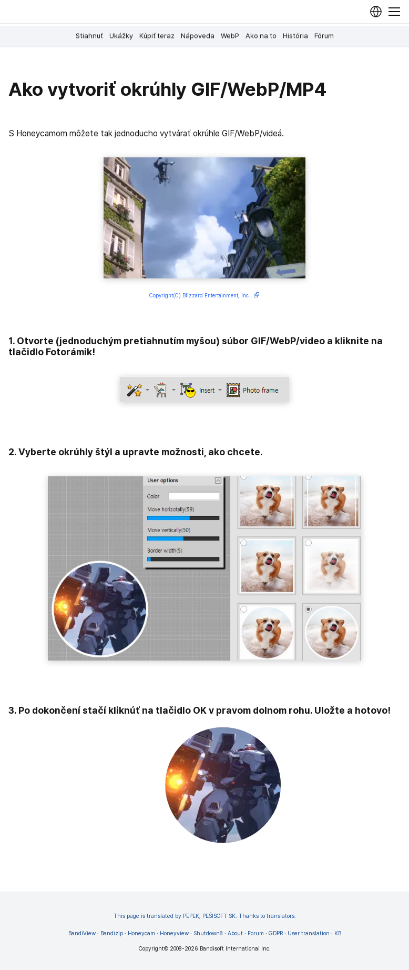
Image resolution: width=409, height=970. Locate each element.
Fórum (324, 36)
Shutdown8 (208, 933)
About (235, 933)
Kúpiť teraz (157, 36)
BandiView (82, 933)
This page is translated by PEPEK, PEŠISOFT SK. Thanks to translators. (205, 916)
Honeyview (174, 933)
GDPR (276, 933)
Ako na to (261, 36)
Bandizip (111, 933)
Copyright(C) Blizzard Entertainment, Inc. (204, 296)
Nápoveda (197, 36)
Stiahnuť (89, 36)
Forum (256, 933)
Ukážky (121, 36)
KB (337, 933)
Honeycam (141, 933)
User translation (309, 933)
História (295, 36)
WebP (230, 36)
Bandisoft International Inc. (235, 948)
